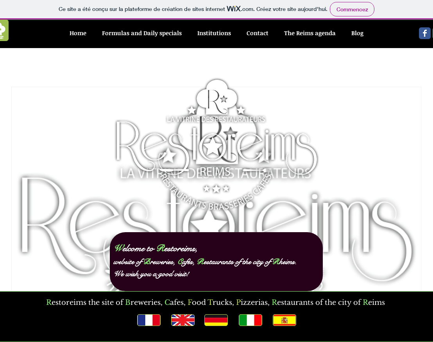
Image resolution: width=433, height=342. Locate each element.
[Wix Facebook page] (425, 33)
